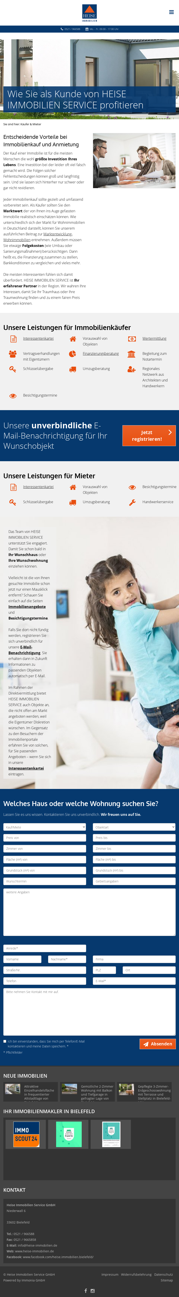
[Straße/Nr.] (44, 970)
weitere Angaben (89, 912)
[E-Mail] (134, 981)
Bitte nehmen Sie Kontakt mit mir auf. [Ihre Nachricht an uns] (89, 1012)
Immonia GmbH (33, 1280)
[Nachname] (67, 959)
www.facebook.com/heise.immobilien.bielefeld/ (58, 1257)
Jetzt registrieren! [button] (147, 435)
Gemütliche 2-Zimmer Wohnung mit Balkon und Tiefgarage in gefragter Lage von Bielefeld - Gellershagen (97, 1096)
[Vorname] (22, 959)
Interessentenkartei (38, 338)
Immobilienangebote (27, 606)
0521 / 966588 (72, 29)
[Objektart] (134, 827)
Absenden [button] (161, 1044)
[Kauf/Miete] (44, 827)
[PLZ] (104, 970)
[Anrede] (44, 948)
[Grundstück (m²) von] (44, 870)
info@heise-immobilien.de (37, 1245)
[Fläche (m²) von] (44, 859)
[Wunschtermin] (44, 881)
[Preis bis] (134, 838)
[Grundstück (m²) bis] (134, 870)
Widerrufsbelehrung (136, 1274)
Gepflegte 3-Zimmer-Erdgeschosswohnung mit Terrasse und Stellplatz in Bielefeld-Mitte (154, 1094)
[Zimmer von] (44, 848)
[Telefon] (44, 981)
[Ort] (149, 970)
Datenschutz (163, 1274)
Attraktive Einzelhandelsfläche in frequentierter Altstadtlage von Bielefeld (39, 1094)
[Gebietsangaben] (134, 881)
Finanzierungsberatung (101, 353)
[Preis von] (44, 838)
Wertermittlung (154, 338)
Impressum (110, 1274)
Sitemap (167, 1280)
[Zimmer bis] (134, 848)
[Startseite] (89, 12)
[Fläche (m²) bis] (134, 859)
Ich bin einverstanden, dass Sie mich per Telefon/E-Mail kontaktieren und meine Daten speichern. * (44, 1043)
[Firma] (134, 959)
